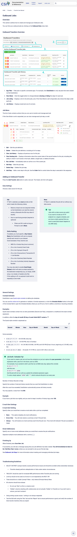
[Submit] (55, 3)
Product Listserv (34, 3)
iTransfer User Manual (19, 10)
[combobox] (65, 3)
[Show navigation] (73, 533)
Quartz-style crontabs (19, 298)
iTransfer (9, 10)
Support (40, 3)
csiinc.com (47, 3)
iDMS (27, 3)
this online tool (14, 301)
